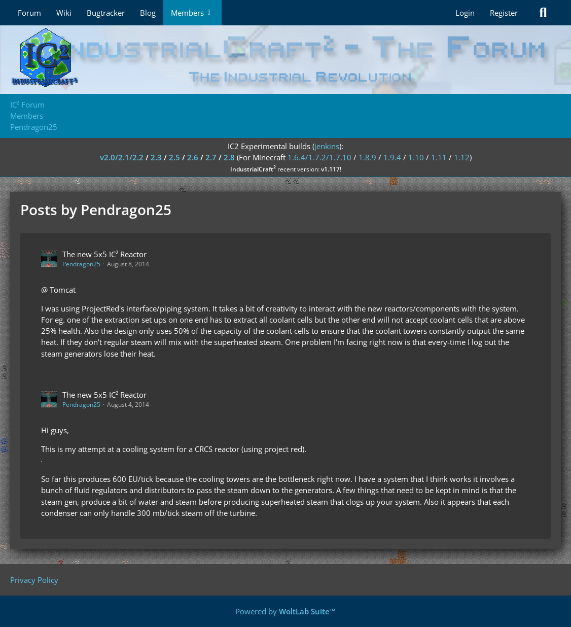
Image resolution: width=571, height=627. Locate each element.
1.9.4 (392, 157)
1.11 (439, 157)
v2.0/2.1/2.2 (122, 157)
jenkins (326, 146)
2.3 (156, 157)
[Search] (543, 12)
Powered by (285, 611)
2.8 (229, 157)
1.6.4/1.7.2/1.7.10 (319, 157)
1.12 (462, 157)
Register (504, 13)
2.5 (174, 157)
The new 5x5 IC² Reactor (104, 254)
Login (465, 13)
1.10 (416, 157)
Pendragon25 (81, 264)
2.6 (192, 157)
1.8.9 (367, 157)
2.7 (211, 157)
